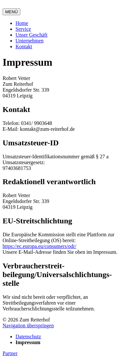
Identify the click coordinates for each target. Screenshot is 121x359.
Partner (10, 353)
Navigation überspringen (28, 325)
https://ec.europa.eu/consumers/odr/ (39, 246)
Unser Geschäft (31, 35)
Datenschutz (28, 336)
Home (21, 23)
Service (23, 29)
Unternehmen (29, 40)
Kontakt (23, 46)
